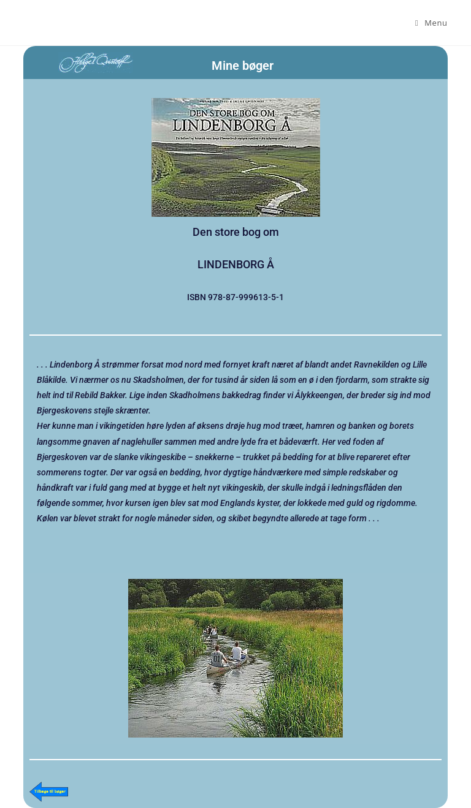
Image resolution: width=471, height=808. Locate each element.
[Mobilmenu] (431, 22)
